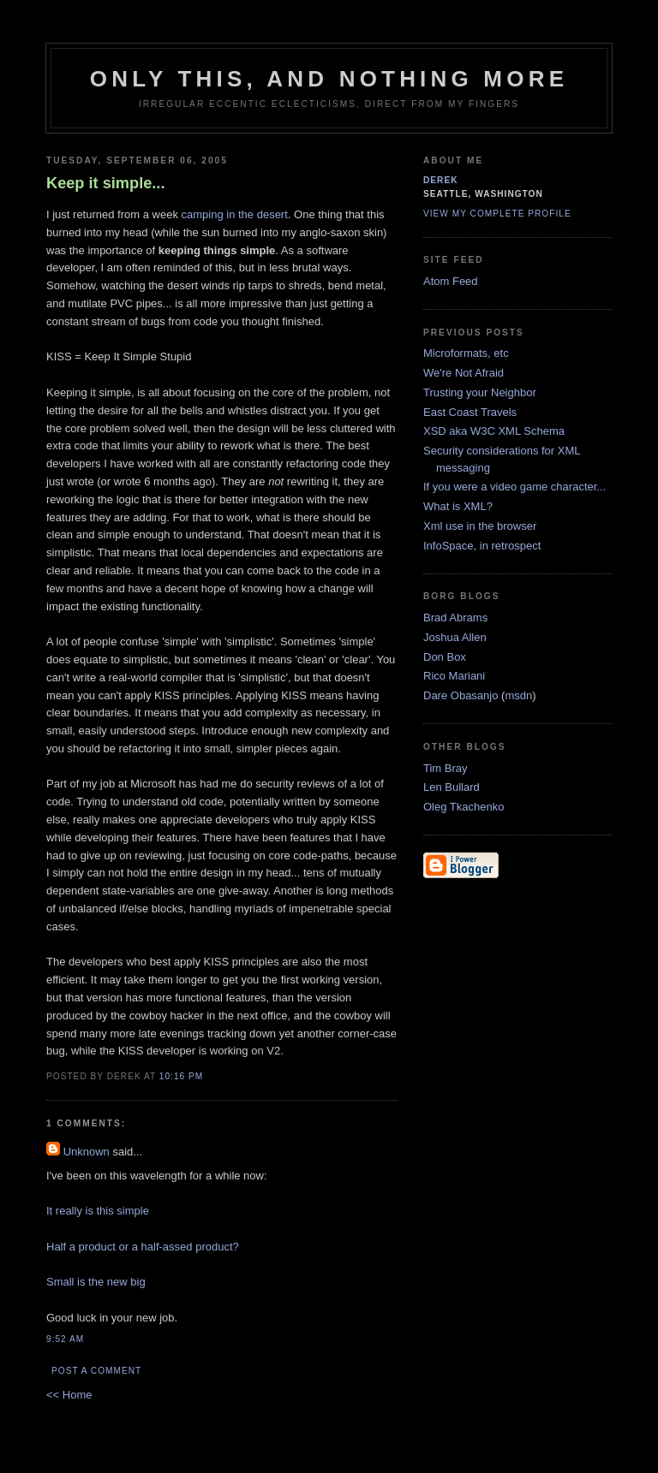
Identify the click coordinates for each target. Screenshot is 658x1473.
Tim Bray (445, 768)
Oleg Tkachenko (463, 806)
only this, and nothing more (329, 79)
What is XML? (458, 506)
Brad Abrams (455, 617)
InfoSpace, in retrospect (482, 545)
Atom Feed (450, 281)
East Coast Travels (470, 412)
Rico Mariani (454, 675)
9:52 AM (65, 1339)
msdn (518, 695)
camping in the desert (235, 214)
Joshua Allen (455, 637)
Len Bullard (451, 787)
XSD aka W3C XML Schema (494, 431)
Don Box (444, 656)
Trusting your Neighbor (479, 392)
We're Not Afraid (463, 372)
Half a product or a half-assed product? (142, 1246)
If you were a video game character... (514, 486)
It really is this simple (97, 1210)
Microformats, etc (466, 353)
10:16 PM (181, 1076)
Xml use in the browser (479, 526)
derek (440, 180)
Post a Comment (96, 1370)
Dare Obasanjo (460, 695)
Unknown (86, 1151)
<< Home (69, 1394)
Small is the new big (96, 1281)
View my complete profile (497, 213)
